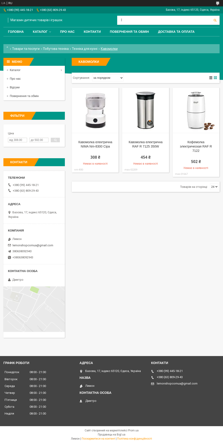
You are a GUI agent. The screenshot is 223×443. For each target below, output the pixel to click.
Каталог (40, 31)
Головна (16, 31)
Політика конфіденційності (134, 438)
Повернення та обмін (129, 31)
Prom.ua (133, 430)
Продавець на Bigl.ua (111, 434)
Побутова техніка (56, 49)
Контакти (92, 31)
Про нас (67, 31)
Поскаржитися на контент (98, 438)
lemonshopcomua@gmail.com (33, 245)
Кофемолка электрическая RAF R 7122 (196, 146)
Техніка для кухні (84, 49)
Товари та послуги (26, 49)
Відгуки (15, 87)
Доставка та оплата (176, 31)
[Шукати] (215, 20)
